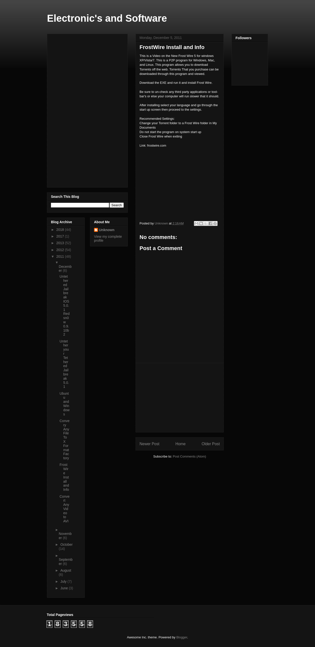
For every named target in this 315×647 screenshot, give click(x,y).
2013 (60, 243)
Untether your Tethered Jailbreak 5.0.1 (64, 364)
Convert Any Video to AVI (64, 508)
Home (180, 444)
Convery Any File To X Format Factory (64, 439)
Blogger (181, 637)
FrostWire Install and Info (64, 477)
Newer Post (149, 444)
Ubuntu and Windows (65, 404)
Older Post (211, 444)
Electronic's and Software (107, 18)
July (63, 581)
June (64, 588)
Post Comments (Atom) (189, 456)
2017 (60, 236)
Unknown (106, 230)
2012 (60, 250)
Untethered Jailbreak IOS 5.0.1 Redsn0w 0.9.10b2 (65, 305)
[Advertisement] (180, 397)
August (65, 570)
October (66, 544)
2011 (60, 256)
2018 (60, 230)
